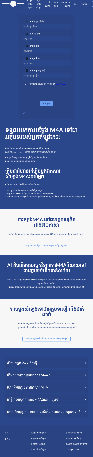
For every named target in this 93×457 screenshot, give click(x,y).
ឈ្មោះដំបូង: (35, 33)
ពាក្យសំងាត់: (35, 58)
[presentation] (40, 93)
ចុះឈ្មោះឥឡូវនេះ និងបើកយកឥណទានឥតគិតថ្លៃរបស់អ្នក (46, 338)
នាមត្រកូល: (34, 46)
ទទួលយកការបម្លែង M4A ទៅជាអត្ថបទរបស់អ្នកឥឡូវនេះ (46, 245)
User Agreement (62, 84)
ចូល (24, 112)
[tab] (46, 362)
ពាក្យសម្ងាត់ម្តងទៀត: (38, 70)
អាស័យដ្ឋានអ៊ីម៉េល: (38, 21)
